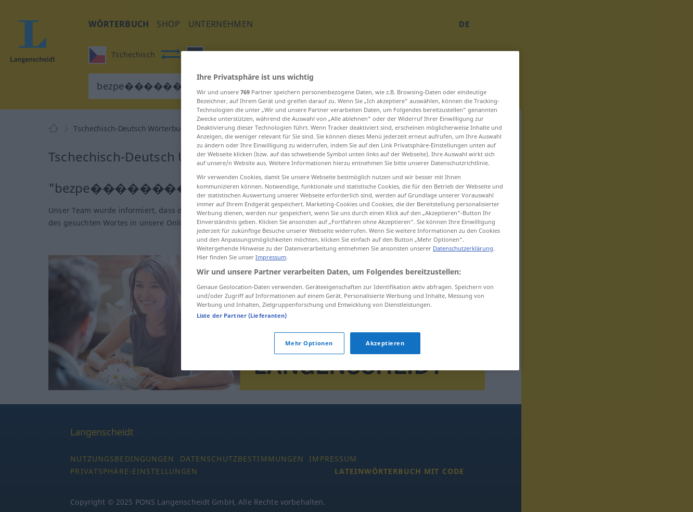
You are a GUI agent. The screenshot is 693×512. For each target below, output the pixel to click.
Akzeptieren (385, 343)
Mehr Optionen (308, 343)
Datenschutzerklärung (463, 248)
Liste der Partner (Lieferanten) (242, 315)
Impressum (270, 257)
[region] (350, 210)
